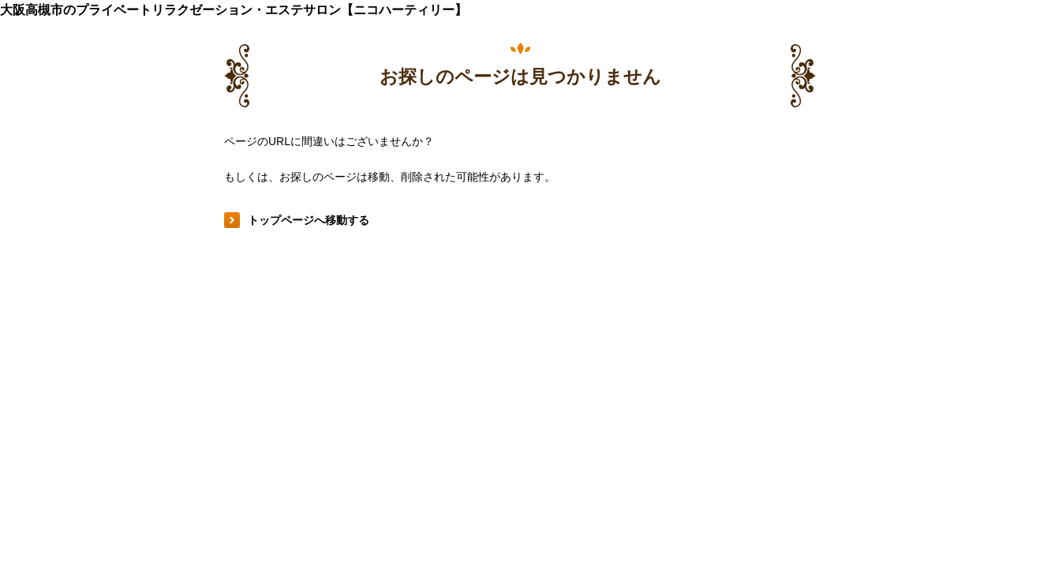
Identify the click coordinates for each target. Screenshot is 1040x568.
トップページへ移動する (308, 220)
